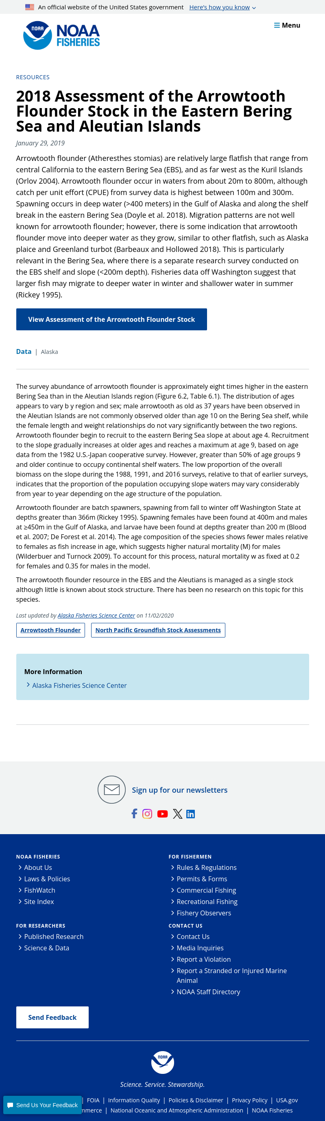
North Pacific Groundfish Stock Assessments (158, 630)
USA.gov (287, 1100)
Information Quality (134, 1100)
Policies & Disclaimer (195, 1100)
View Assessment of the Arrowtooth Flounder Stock (111, 319)
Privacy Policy (249, 1100)
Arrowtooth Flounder (51, 630)
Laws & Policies (47, 878)
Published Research (54, 936)
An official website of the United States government (137, 7)
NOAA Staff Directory (208, 991)
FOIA (93, 1100)
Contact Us (186, 925)
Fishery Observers (204, 913)
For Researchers (40, 925)
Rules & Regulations (207, 867)
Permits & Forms (202, 878)
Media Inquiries (200, 947)
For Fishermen (190, 856)
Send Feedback (52, 1017)
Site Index (39, 901)
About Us (38, 867)
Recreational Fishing (207, 901)
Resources (33, 77)
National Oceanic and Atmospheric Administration (177, 1110)
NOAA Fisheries (38, 856)
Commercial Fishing (206, 890)
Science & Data (47, 947)
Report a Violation (204, 959)
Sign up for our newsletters (180, 790)
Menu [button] (287, 25)
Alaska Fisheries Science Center (96, 615)
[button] (42, 1105)
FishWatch (40, 890)
